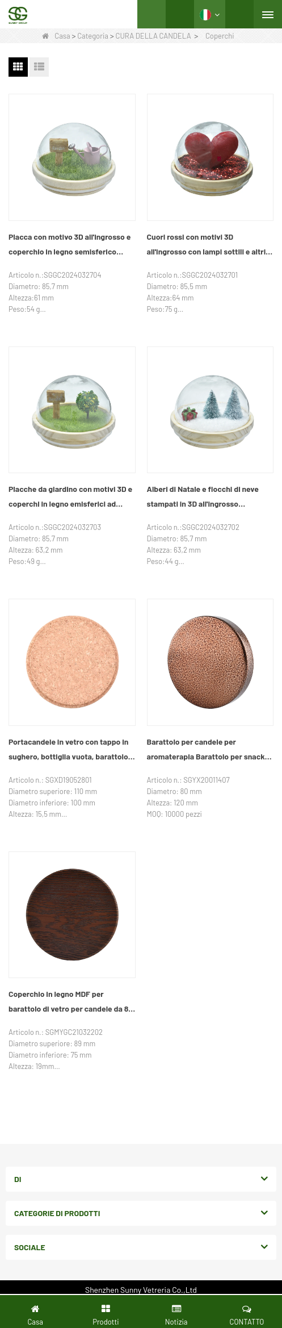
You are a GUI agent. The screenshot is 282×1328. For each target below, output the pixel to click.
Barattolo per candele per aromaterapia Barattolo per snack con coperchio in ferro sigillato (206, 750)
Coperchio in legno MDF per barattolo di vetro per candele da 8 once (68, 1002)
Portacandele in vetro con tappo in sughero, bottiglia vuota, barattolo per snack (68, 750)
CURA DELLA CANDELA (153, 35)
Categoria (92, 35)
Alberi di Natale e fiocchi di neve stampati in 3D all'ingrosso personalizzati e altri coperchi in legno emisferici (203, 497)
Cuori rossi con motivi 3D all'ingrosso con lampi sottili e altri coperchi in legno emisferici (206, 245)
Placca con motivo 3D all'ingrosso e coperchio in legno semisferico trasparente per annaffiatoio (70, 245)
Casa (56, 35)
